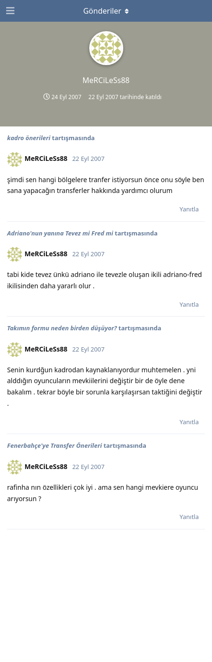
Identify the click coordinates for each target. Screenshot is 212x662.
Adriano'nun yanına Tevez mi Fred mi (60, 233)
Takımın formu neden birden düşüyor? (62, 328)
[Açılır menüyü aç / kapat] (106, 11)
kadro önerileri (29, 138)
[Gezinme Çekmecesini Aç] (9, 11)
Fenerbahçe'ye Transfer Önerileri (54, 445)
